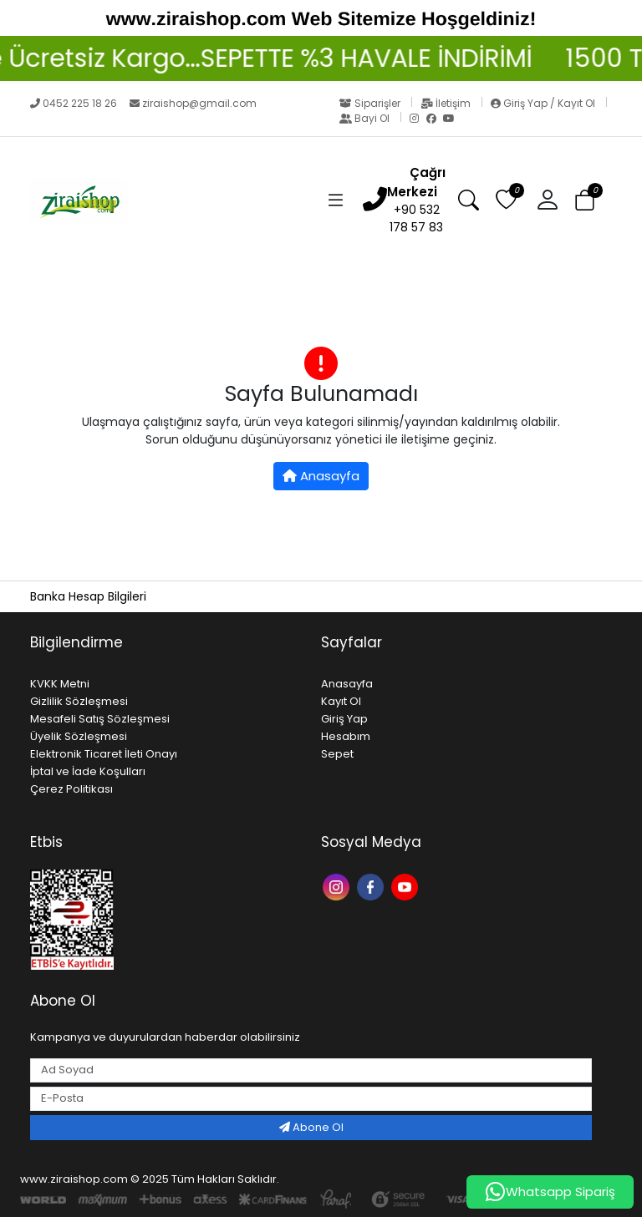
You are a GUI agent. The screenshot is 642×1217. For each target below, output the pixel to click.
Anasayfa (321, 475)
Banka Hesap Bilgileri (88, 596)
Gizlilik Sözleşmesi (79, 701)
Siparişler (371, 103)
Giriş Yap (344, 719)
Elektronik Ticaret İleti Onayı (103, 754)
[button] (553, 200)
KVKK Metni (59, 684)
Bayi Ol (365, 118)
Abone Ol (311, 1127)
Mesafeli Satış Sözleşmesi (100, 719)
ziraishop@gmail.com (193, 103)
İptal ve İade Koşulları (87, 771)
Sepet (337, 754)
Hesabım (345, 736)
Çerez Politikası (71, 789)
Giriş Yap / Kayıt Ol (544, 103)
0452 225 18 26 (75, 103)
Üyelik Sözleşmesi (78, 736)
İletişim (446, 103)
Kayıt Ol (341, 701)
